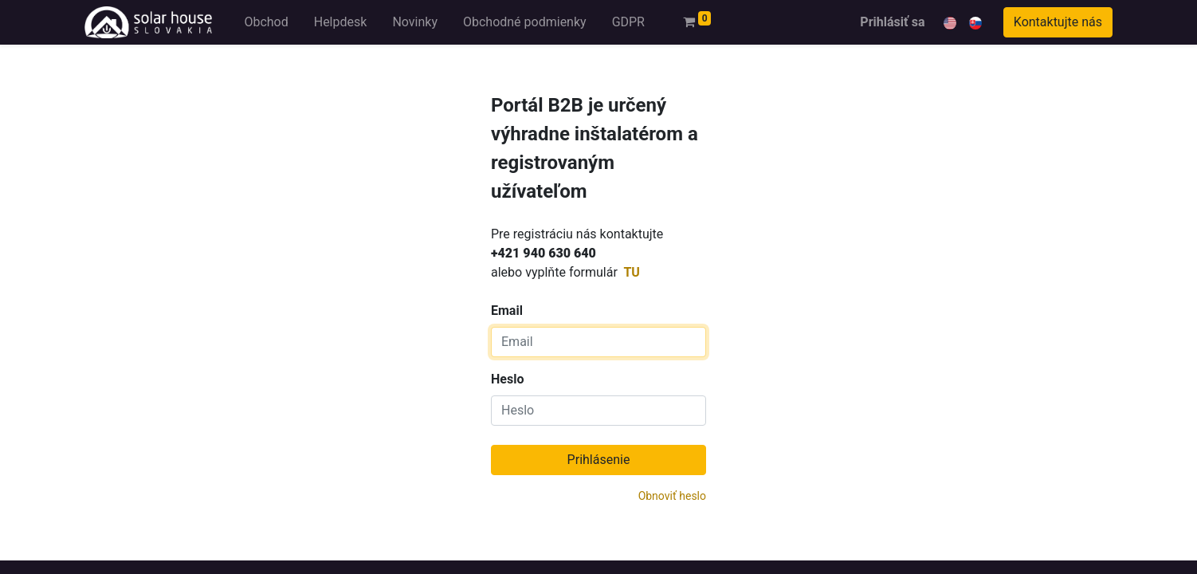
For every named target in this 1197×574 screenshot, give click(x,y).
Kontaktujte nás (1058, 21)
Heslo (507, 379)
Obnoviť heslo (672, 495)
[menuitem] (265, 22)
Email (594, 206)
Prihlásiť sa (892, 21)
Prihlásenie (598, 459)
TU (631, 272)
